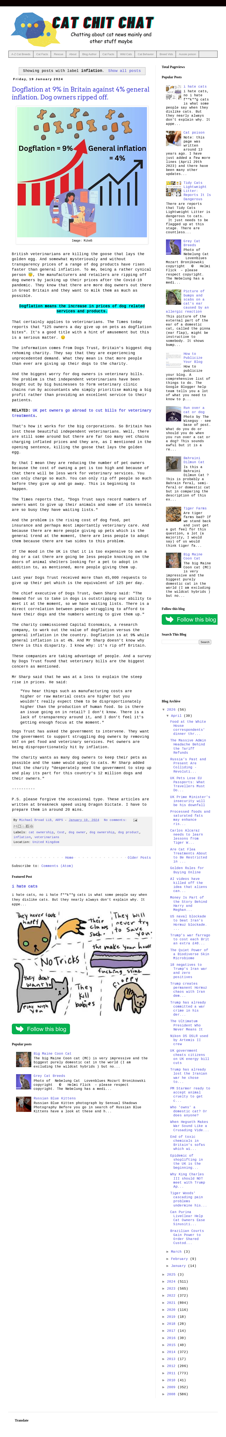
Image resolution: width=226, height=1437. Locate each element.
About (72, 54)
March (177, 1252)
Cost (61, 832)
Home (69, 858)
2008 (172, 1394)
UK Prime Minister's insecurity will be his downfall (190, 801)
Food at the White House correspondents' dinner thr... (188, 728)
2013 (172, 1359)
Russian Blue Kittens (55, 1098)
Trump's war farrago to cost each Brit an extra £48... (190, 939)
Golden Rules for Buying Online (187, 870)
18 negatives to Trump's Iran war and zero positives (188, 971)
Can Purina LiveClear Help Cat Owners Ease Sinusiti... (187, 1218)
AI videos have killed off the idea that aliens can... (188, 885)
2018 (172, 1324)
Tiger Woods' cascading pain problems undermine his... (188, 1199)
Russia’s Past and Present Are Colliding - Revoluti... (188, 766)
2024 (172, 1282)
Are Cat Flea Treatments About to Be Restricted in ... (188, 856)
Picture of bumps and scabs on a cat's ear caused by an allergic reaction (187, 301)
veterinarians (46, 837)
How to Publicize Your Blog (193, 358)
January (179, 1266)
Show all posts (124, 71)
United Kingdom (46, 842)
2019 (172, 1317)
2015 (172, 1345)
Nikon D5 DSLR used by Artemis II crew (189, 1040)
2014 (172, 1352)
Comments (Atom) (57, 866)
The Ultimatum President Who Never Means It (186, 1025)
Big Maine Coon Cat (53, 1054)
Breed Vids (166, 54)
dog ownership (102, 832)
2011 (172, 1373)
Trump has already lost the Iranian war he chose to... (188, 1076)
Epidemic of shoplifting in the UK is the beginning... (186, 1162)
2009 (172, 1387)
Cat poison (194, 133)
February (180, 1259)
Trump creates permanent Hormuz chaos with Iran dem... (188, 990)
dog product (128, 832)
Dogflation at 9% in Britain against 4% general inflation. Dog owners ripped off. (80, 93)
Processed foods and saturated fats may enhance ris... (190, 818)
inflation (22, 837)
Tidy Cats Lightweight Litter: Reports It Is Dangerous (197, 191)
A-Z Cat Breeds (20, 54)
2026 (172, 710)
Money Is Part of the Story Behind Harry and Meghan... (188, 904)
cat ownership (41, 832)
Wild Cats (126, 54)
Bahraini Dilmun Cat (194, 460)
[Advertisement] (186, 672)
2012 (172, 1366)
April (177, 716)
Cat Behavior (146, 54)
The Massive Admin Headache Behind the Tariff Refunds (188, 747)
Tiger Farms (195, 508)
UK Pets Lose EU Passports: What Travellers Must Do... (187, 784)
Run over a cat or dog (194, 410)
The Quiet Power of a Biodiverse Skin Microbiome (189, 954)
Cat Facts (42, 54)
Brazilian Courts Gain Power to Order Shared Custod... (187, 1237)
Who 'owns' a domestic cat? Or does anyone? (188, 1111)
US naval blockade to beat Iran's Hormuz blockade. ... (188, 923)
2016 (172, 1338)
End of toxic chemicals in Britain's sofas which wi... (187, 1143)
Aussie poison (187, 54)
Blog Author (89, 54)
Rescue (58, 54)
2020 (172, 1310)
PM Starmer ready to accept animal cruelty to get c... (190, 1095)
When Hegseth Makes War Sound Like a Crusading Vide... (189, 1126)
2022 (172, 1296)
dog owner (77, 832)
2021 (172, 1303)
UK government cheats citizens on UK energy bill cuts (189, 1057)
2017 (172, 1331)
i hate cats (24, 886)
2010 (172, 1380)
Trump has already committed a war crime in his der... (188, 1009)
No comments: (116, 820)
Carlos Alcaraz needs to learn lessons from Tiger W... (186, 837)
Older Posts (139, 858)
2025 (172, 1275)
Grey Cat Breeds (49, 1076)
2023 (172, 1289)
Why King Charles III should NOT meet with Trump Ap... (187, 1181)
